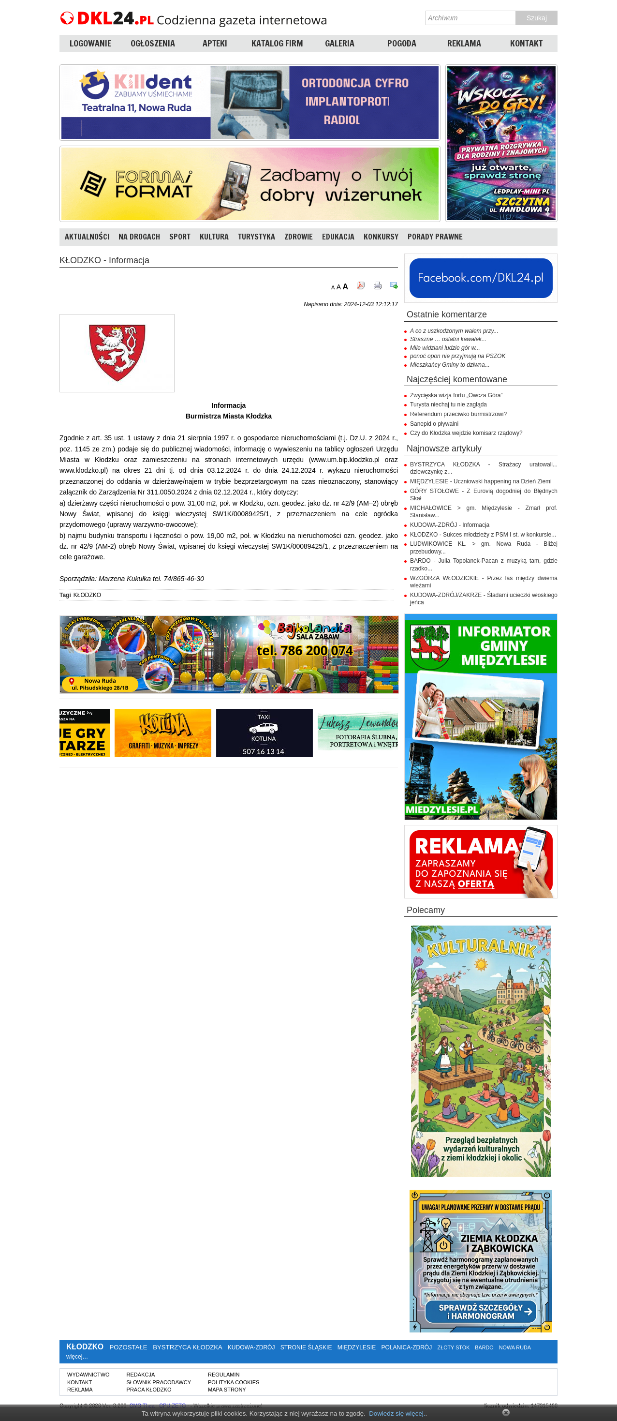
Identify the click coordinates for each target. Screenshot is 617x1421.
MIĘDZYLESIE (357, 1347)
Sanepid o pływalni (434, 423)
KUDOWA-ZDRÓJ (251, 1347)
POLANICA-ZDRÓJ (407, 1347)
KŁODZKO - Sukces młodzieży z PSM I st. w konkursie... (483, 534)
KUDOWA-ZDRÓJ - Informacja (449, 525)
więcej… (77, 1356)
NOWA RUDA (515, 1347)
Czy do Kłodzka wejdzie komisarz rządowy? (466, 433)
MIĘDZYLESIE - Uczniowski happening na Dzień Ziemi (481, 481)
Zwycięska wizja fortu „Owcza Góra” (456, 395)
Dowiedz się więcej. (397, 1413)
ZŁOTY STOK (454, 1347)
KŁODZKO (87, 595)
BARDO (484, 1347)
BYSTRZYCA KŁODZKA (187, 1347)
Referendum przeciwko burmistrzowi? (458, 414)
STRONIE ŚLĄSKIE (306, 1347)
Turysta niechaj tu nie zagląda (448, 404)
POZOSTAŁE (128, 1347)
